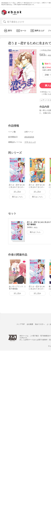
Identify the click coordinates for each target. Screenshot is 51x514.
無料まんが (37, 30)
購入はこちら (35, 232)
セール (21, 30)
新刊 (7, 30)
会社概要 (30, 324)
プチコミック (30, 142)
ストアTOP (20, 324)
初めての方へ (40, 324)
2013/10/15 (29, 137)
